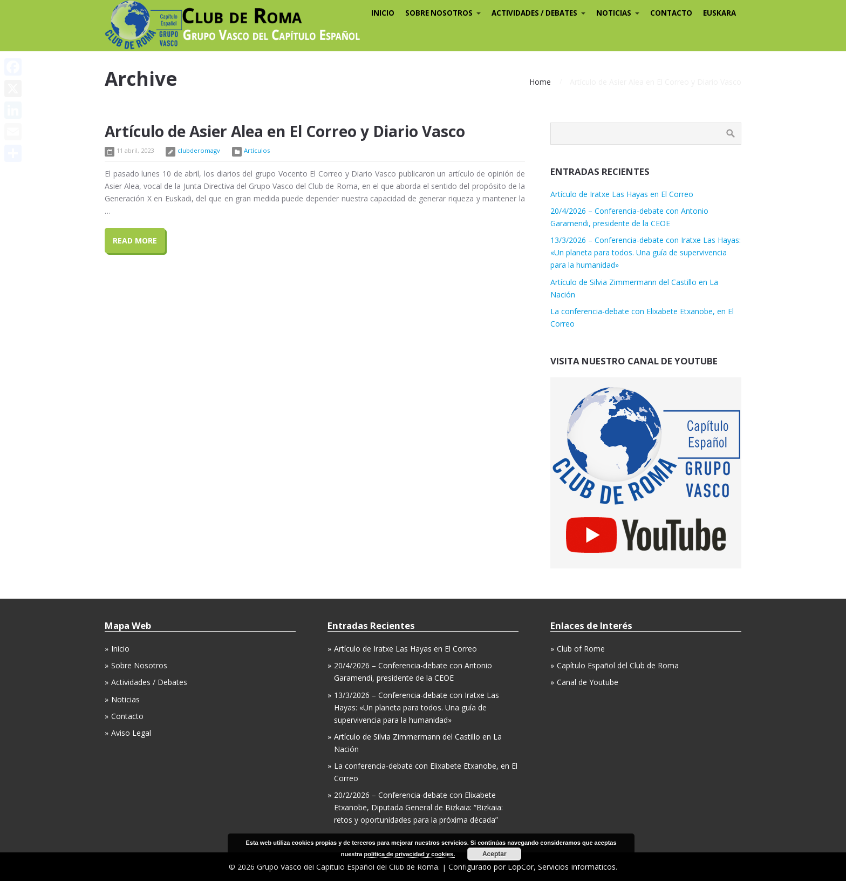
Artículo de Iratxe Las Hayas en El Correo (621, 194)
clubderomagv (199, 150)
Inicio (120, 648)
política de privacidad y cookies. (409, 854)
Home (540, 82)
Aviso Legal (131, 733)
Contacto (127, 716)
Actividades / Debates (149, 682)
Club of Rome (581, 648)
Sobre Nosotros (139, 665)
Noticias (125, 699)
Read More (135, 240)
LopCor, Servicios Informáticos (562, 867)
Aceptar (494, 854)
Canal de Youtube (587, 682)
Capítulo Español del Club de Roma (618, 665)
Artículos (257, 150)
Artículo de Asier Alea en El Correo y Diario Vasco (285, 131)
